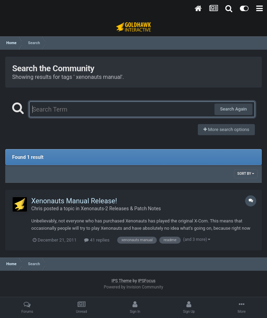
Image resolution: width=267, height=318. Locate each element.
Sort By (245, 174)
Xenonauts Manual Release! (74, 201)
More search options (226, 129)
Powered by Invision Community (133, 287)
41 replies (96, 240)
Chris (36, 208)
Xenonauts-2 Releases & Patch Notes (121, 208)
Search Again (233, 109)
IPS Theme (122, 280)
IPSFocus (146, 280)
